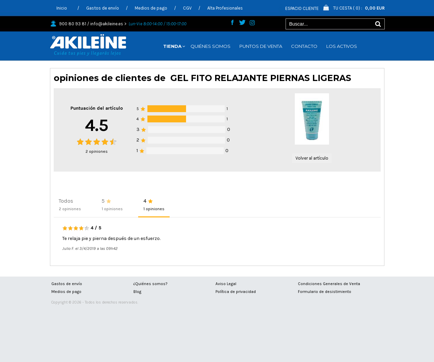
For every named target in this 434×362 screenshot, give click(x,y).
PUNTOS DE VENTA (260, 46)
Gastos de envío (102, 8)
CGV (187, 8)
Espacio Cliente (302, 8)
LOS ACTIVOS (341, 46)
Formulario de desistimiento (324, 291)
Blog (137, 291)
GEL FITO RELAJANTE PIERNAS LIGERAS (260, 78)
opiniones (97, 151)
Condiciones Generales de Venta (329, 283)
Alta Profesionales (225, 8)
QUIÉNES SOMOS (210, 46)
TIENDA (172, 46)
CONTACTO (304, 46)
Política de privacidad (235, 291)
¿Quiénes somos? (150, 283)
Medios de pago (151, 8)
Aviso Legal (225, 283)
